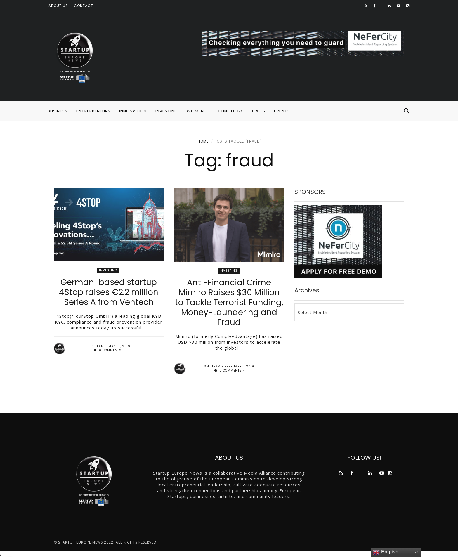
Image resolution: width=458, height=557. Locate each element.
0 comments (108, 350)
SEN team (95, 346)
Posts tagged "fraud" (238, 141)
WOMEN (195, 111)
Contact (83, 5)
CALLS (258, 111)
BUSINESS (57, 111)
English (386, 552)
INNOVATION (133, 111)
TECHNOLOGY (228, 111)
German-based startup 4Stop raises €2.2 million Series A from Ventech (108, 292)
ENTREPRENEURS (93, 111)
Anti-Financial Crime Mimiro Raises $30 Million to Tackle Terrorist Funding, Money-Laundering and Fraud (229, 302)
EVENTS (282, 111)
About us (58, 5)
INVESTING (166, 111)
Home (203, 141)
